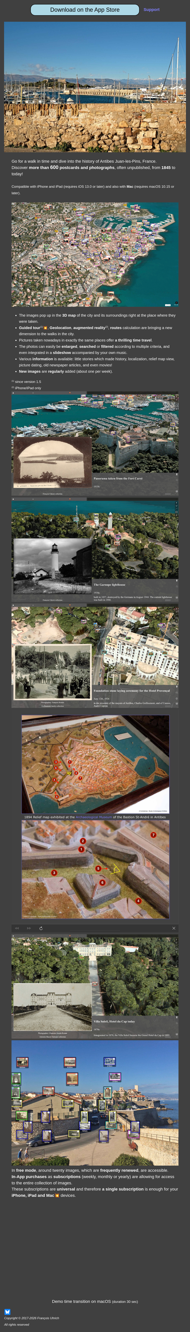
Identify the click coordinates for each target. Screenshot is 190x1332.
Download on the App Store (85, 9)
